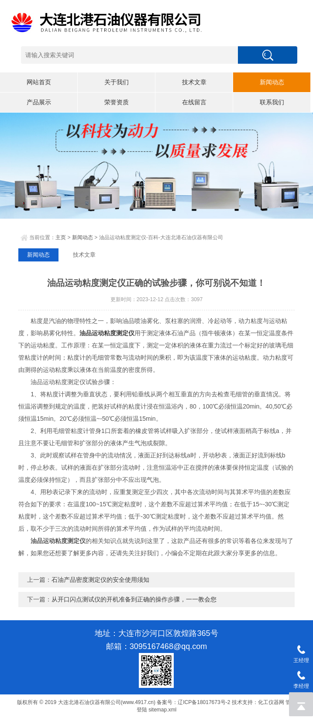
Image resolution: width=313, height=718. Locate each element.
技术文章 (194, 82)
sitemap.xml (162, 710)
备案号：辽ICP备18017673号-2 (193, 702)
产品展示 (39, 102)
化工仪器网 (271, 702)
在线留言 (194, 102)
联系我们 (272, 102)
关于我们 (116, 82)
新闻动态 (272, 82)
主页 (60, 237)
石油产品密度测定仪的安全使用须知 (100, 579)
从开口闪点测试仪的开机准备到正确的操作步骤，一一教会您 (134, 599)
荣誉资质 (116, 102)
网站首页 (39, 82)
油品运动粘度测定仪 (106, 333)
